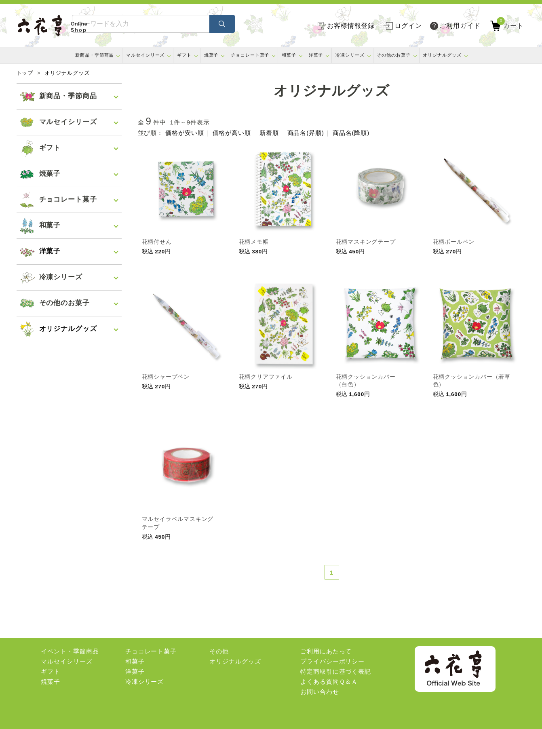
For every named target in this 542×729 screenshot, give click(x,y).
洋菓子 (316, 55)
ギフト (184, 55)
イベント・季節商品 (70, 651)
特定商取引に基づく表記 (335, 671)
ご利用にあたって (326, 651)
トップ (25, 73)
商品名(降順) (351, 132)
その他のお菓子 (393, 55)
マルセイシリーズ (145, 55)
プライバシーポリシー (332, 661)
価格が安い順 (184, 132)
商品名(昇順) (305, 132)
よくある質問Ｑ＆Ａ (329, 681)
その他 (219, 651)
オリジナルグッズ (442, 55)
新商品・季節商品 (94, 55)
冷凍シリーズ (349, 55)
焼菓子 (211, 55)
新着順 (269, 132)
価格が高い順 (232, 132)
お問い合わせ (319, 691)
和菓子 (289, 55)
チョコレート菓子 (250, 55)
